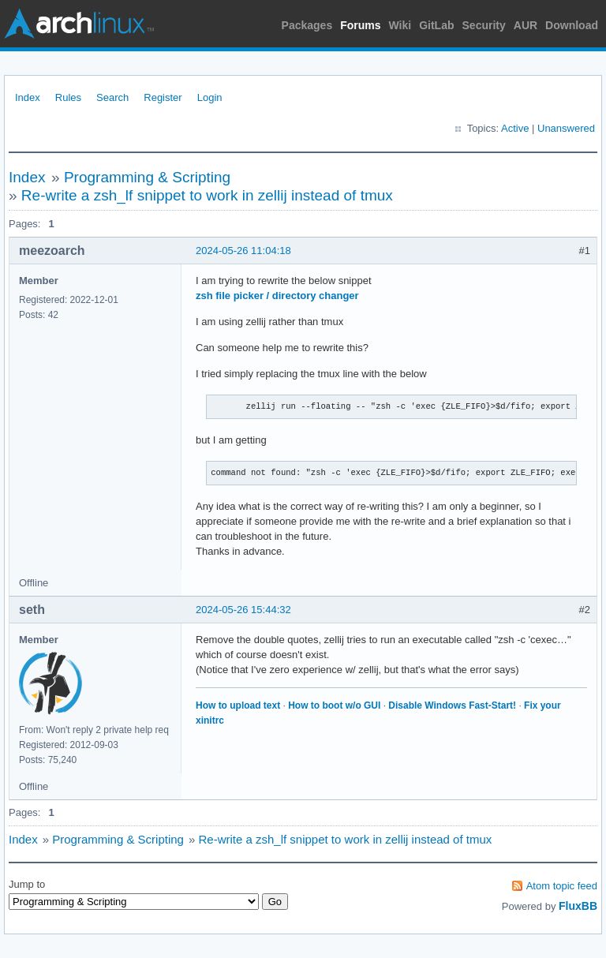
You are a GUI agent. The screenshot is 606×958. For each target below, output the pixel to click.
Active (515, 128)
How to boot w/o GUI (334, 705)
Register (162, 97)
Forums (360, 25)
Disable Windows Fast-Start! (452, 705)
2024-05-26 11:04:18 (243, 250)
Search (112, 97)
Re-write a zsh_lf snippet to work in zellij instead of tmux (207, 195)
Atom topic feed (561, 886)
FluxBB (578, 906)
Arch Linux (79, 23)
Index (27, 97)
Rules (68, 97)
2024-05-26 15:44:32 (243, 610)
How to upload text (238, 705)
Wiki (400, 25)
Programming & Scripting (147, 177)
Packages (307, 25)
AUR (525, 25)
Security (484, 25)
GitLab (436, 25)
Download (571, 25)
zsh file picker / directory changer (277, 295)
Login (210, 97)
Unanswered (566, 128)
